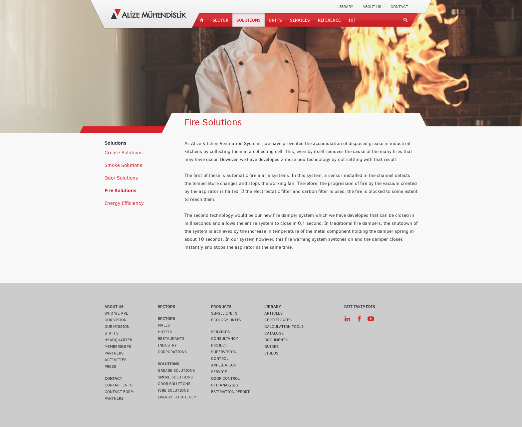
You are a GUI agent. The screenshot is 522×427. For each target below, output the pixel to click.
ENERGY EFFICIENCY (177, 397)
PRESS (110, 366)
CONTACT (399, 6)
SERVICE (219, 371)
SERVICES (300, 20)
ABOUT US (372, 6)
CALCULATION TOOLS (284, 326)
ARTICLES (273, 313)
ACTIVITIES (116, 359)
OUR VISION (116, 320)
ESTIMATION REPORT (230, 391)
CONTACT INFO (118, 385)
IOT (352, 20)
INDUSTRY (167, 345)
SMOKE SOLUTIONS (175, 377)
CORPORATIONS (172, 352)
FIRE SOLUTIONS (173, 390)
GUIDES (271, 346)
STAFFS (112, 333)
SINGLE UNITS (224, 313)
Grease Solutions (123, 152)
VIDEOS (271, 353)
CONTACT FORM (119, 391)
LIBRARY (345, 6)
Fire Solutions (120, 190)
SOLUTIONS (248, 20)
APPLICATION (223, 365)
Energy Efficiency (124, 203)
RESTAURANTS (171, 338)
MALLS (164, 325)
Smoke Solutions (123, 165)
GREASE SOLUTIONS (176, 370)
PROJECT (219, 345)
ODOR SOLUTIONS (174, 383)
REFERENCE (329, 20)
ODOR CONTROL (225, 378)
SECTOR (220, 20)
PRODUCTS (221, 306)
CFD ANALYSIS (224, 385)
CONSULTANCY (224, 338)
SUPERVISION (223, 352)
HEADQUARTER (118, 340)
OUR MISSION (117, 326)
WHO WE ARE (116, 313)
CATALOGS (274, 333)
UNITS (275, 20)
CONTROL (219, 358)
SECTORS (166, 306)
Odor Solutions (121, 178)
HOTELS (165, 332)
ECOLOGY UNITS (226, 320)
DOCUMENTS (276, 340)
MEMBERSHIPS (118, 346)
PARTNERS (114, 353)
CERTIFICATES (278, 320)
